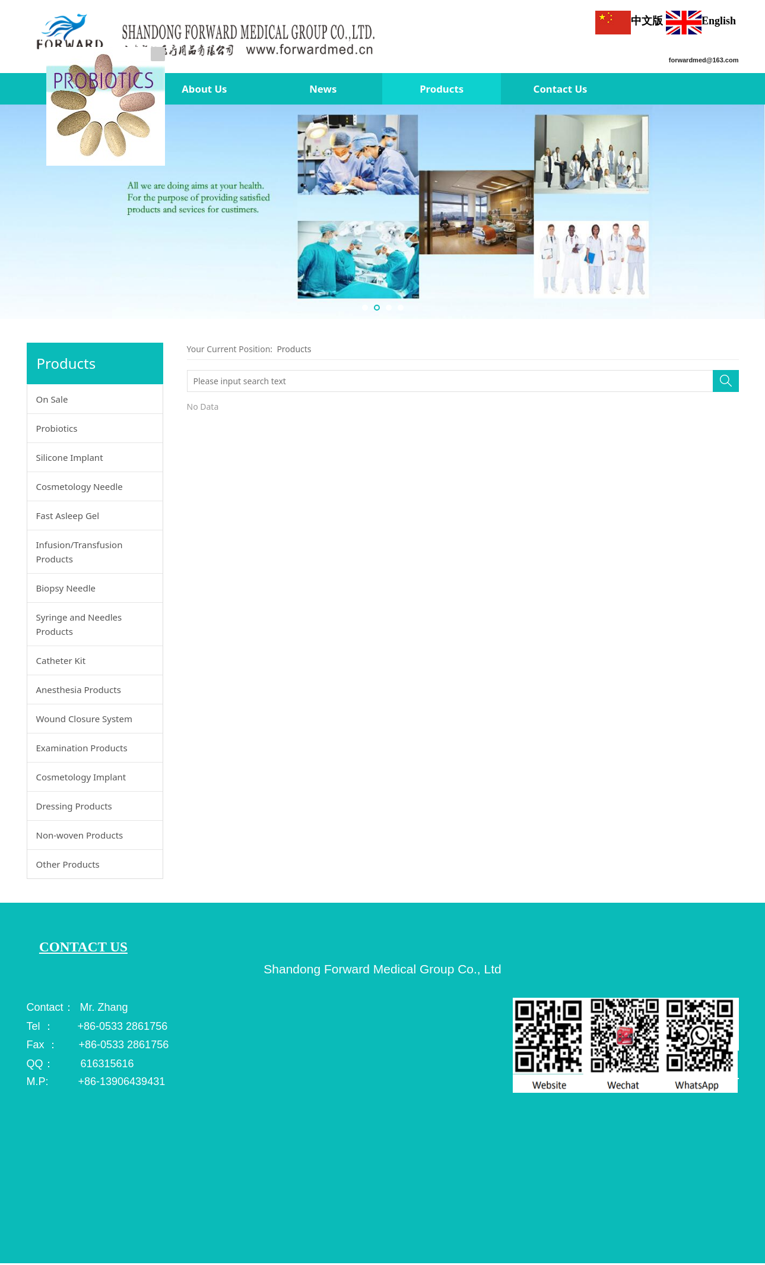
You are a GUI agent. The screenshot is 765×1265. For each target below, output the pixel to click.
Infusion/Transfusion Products (79, 552)
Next (752, 212)
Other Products (68, 864)
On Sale (52, 399)
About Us (204, 89)
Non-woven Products (79, 835)
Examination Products (82, 748)
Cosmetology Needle (79, 486)
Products (442, 89)
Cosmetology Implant (81, 777)
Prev (13, 212)
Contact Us (561, 89)
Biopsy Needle (66, 588)
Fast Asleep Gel (68, 515)
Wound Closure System (84, 719)
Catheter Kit (61, 660)
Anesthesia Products (78, 689)
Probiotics (57, 428)
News (323, 89)
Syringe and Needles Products (79, 624)
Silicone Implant (69, 457)
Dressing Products (74, 806)
